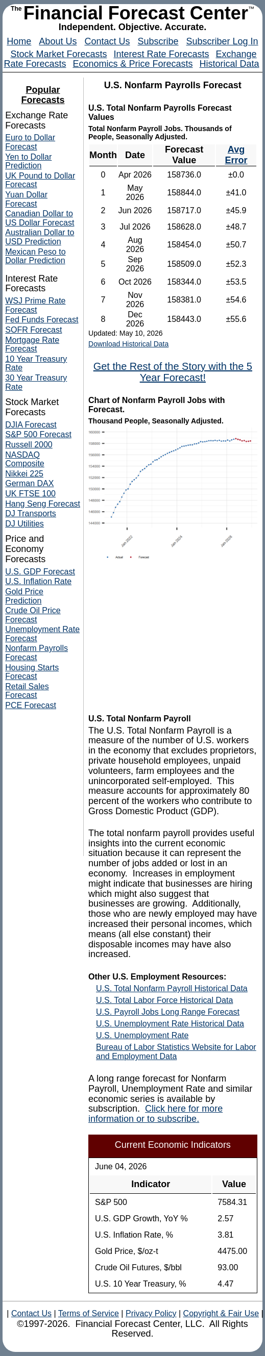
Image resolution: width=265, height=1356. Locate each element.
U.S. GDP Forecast (40, 571)
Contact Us (107, 41)
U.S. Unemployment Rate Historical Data (170, 1023)
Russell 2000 (29, 444)
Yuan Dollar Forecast (26, 199)
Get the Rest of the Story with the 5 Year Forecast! (172, 372)
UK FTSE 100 (30, 493)
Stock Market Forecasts (58, 54)
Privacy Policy (151, 1313)
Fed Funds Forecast (41, 319)
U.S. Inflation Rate (38, 581)
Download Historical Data (128, 344)
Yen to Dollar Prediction (28, 161)
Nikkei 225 (24, 473)
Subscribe (157, 41)
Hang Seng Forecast (42, 503)
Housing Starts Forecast (32, 672)
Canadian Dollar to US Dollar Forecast (39, 218)
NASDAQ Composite (24, 459)
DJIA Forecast (30, 424)
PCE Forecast (30, 705)
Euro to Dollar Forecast (30, 142)
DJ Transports (30, 513)
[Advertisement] (172, 638)
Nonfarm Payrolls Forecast (36, 653)
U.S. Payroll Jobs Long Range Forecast (167, 1012)
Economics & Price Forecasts (132, 64)
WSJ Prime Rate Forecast (35, 305)
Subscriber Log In (222, 41)
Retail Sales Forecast (27, 691)
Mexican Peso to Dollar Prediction (35, 256)
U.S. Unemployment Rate (142, 1035)
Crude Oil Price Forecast (32, 615)
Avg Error (236, 154)
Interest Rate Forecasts (161, 54)
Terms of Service (88, 1313)
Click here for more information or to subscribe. (155, 1113)
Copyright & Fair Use (221, 1313)
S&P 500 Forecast (38, 434)
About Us (58, 41)
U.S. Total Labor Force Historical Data (164, 1000)
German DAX (29, 483)
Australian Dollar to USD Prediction (39, 237)
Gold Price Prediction (24, 596)
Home (19, 41)
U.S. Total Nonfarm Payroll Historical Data (172, 988)
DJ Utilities (24, 523)
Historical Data (229, 64)
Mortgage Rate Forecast (32, 345)
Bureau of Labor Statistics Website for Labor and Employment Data (176, 1052)
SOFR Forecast (33, 329)
